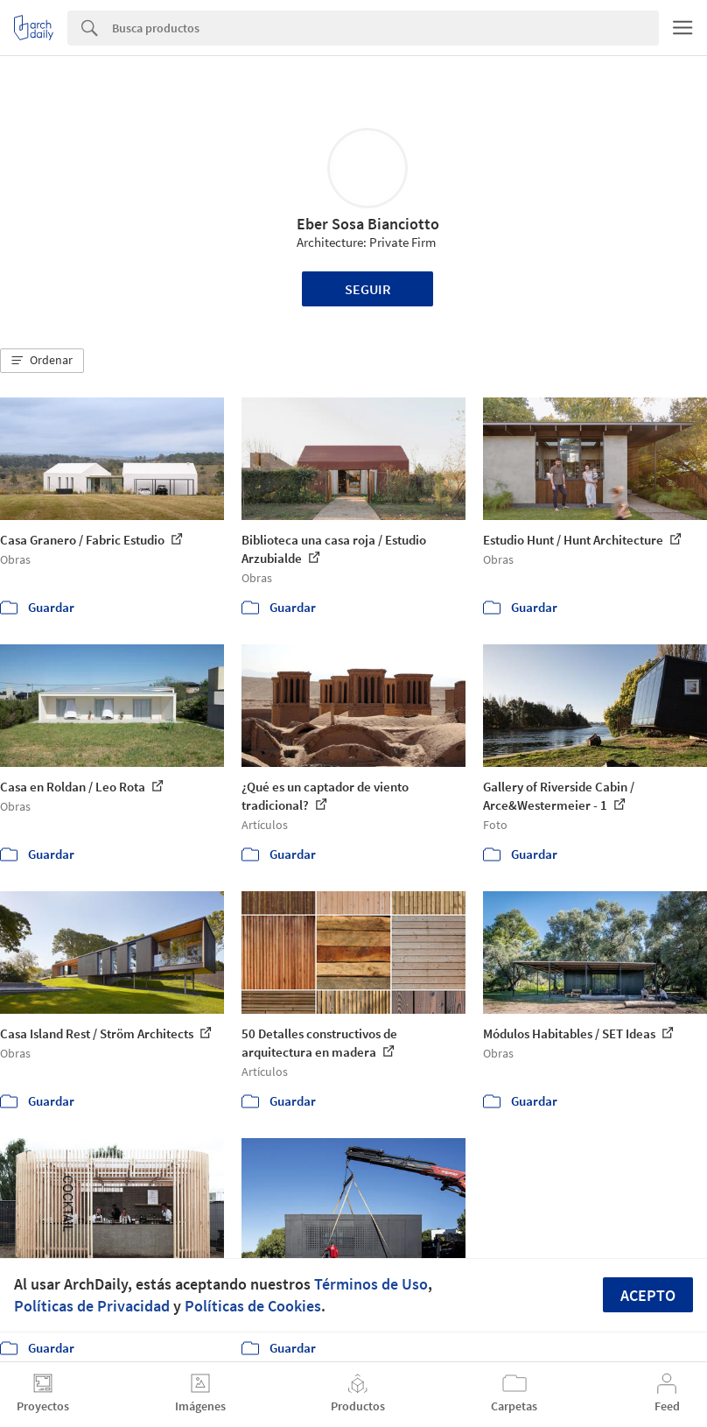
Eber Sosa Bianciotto (368, 224)
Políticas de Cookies (253, 1306)
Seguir (368, 289)
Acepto (648, 1295)
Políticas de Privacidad (92, 1306)
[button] (42, 360)
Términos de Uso (371, 1284)
